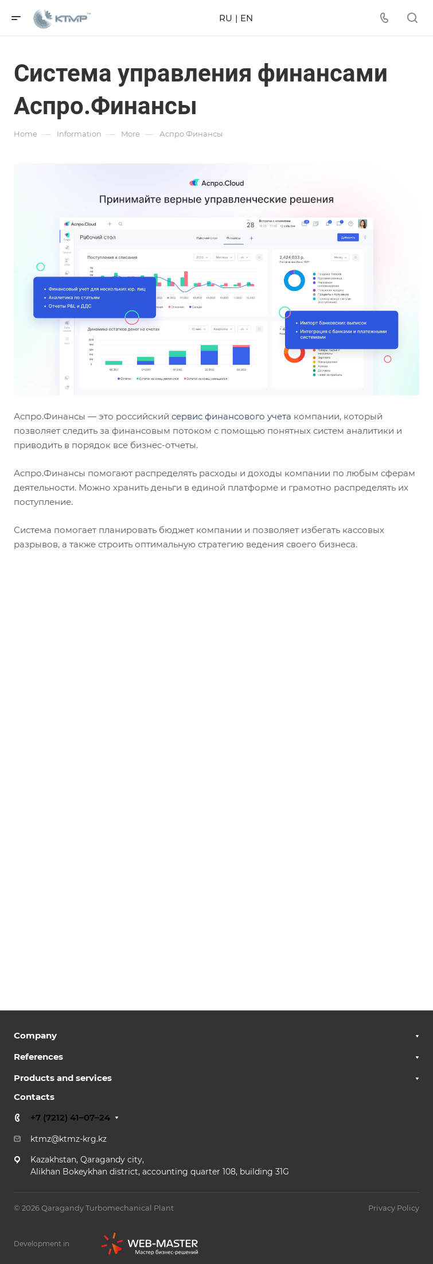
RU (225, 18)
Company (35, 1035)
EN (246, 18)
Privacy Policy (393, 1207)
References (38, 1056)
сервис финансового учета (231, 416)
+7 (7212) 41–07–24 (70, 1117)
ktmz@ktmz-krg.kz (68, 1139)
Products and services (63, 1077)
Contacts (34, 1096)
